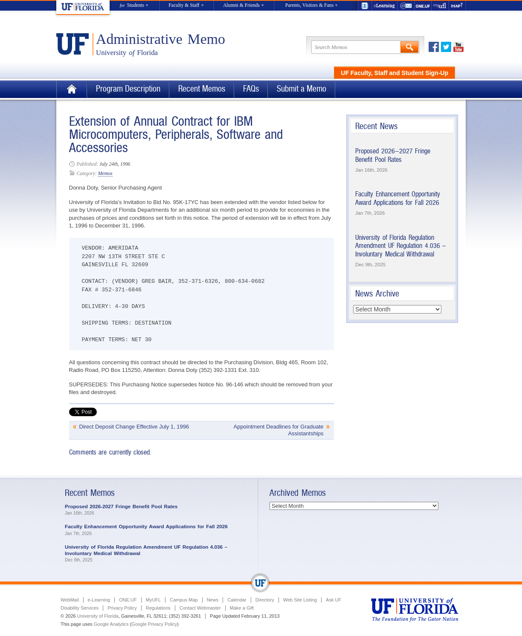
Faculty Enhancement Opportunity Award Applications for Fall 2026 (397, 198)
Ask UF (333, 599)
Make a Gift (242, 607)
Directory (264, 599)
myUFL (440, 6)
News (213, 599)
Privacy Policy (121, 607)
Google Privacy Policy (154, 624)
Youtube (458, 47)
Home (71, 89)
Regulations (158, 607)
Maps (457, 6)
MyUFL (153, 599)
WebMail (406, 6)
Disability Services (80, 607)
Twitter (446, 47)
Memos (105, 173)
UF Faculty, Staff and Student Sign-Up (394, 72)
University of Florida (98, 616)
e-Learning (384, 6)
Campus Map (183, 599)
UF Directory (364, 6)
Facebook (434, 47)
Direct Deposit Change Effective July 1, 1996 (134, 426)
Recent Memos (201, 89)
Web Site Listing (300, 599)
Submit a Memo (301, 89)
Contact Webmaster (200, 607)
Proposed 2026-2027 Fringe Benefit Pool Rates (392, 155)
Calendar (236, 599)
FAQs (251, 89)
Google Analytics (111, 624)
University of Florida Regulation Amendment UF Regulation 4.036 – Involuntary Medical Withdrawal (400, 245)
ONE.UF (423, 6)
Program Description (128, 89)
